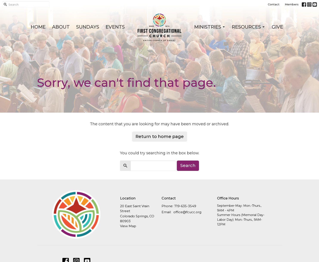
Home (38, 27)
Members (292, 4)
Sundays (87, 27)
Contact (273, 4)
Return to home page (160, 136)
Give (277, 27)
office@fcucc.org (187, 212)
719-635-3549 (185, 206)
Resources (248, 27)
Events (115, 27)
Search (188, 165)
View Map (128, 226)
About (61, 27)
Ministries (209, 27)
